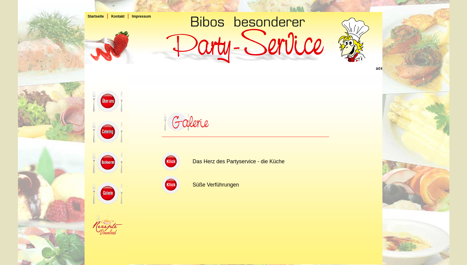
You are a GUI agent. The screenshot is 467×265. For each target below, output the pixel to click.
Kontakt (117, 16)
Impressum (141, 16)
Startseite (94, 16)
